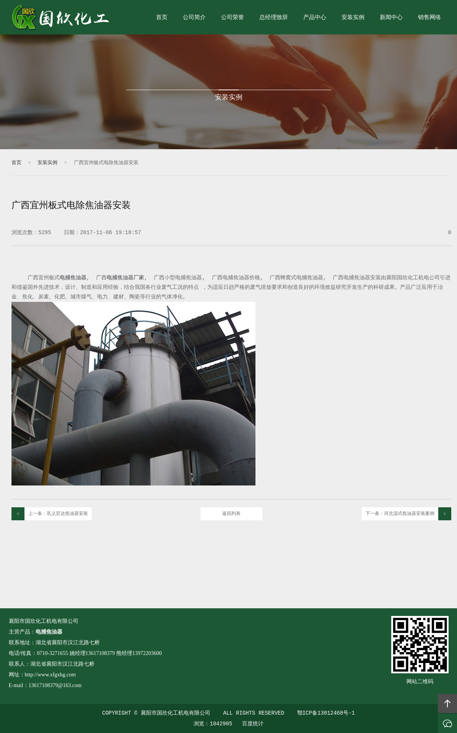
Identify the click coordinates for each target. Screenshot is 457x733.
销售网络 (429, 18)
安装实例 (353, 18)
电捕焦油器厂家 (125, 278)
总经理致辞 (273, 18)
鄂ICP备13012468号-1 (326, 713)
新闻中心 (391, 18)
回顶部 (447, 703)
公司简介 (194, 18)
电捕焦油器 (73, 278)
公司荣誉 (232, 18)
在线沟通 (447, 723)
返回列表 (231, 513)
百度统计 (252, 724)
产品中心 (314, 18)
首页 (162, 18)
